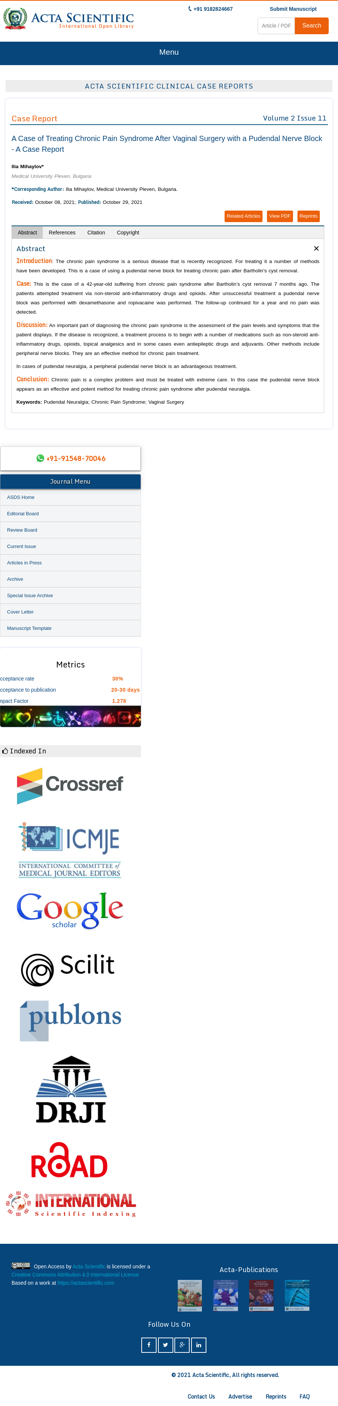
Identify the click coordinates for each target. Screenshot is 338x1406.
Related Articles (243, 216)
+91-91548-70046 (75, 458)
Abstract (27, 233)
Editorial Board (23, 513)
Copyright (128, 233)
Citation (96, 233)
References (62, 233)
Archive (15, 579)
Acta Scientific (89, 1266)
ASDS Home (21, 497)
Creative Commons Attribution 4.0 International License (75, 1275)
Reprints (309, 216)
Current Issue (21, 546)
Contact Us (201, 1396)
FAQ (304, 1396)
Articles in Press (24, 563)
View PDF (280, 216)
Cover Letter (20, 612)
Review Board (22, 530)
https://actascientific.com (86, 1283)
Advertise (240, 1396)
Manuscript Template (29, 628)
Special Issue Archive (30, 595)
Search (311, 25)
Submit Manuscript (293, 9)
